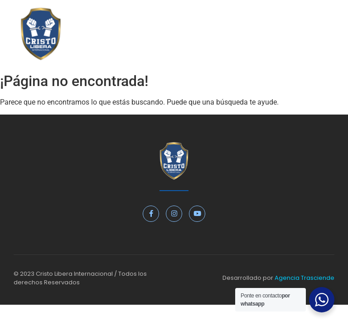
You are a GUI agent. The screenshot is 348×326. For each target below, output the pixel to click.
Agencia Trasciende (304, 277)
